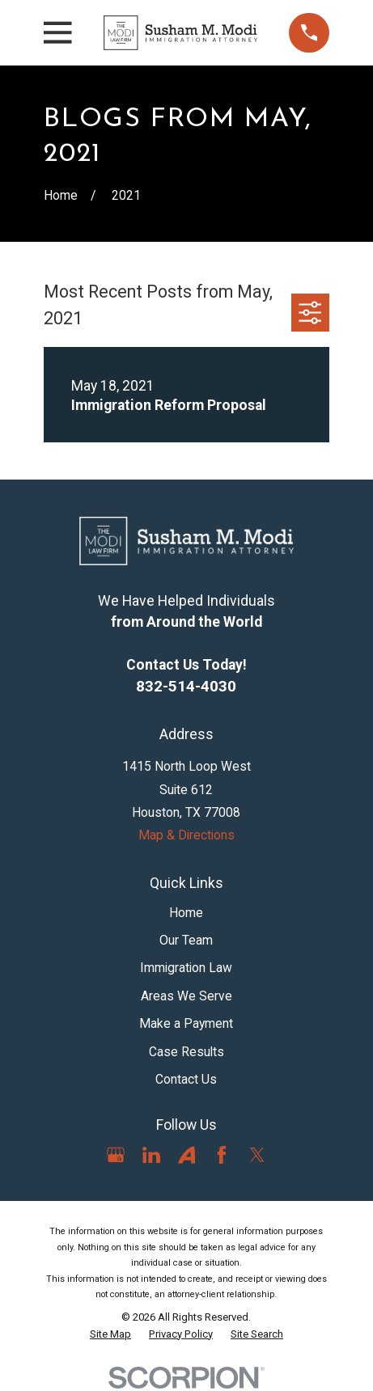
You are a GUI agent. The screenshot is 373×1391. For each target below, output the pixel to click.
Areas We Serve (186, 996)
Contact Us (186, 1079)
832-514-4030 (186, 686)
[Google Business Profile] (116, 1155)
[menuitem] (110, 1334)
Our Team (186, 940)
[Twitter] (257, 1155)
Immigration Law (186, 967)
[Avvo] (187, 1155)
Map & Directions (186, 835)
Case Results (186, 1051)
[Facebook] (222, 1155)
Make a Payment (186, 1023)
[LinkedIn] (151, 1155)
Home (186, 912)
